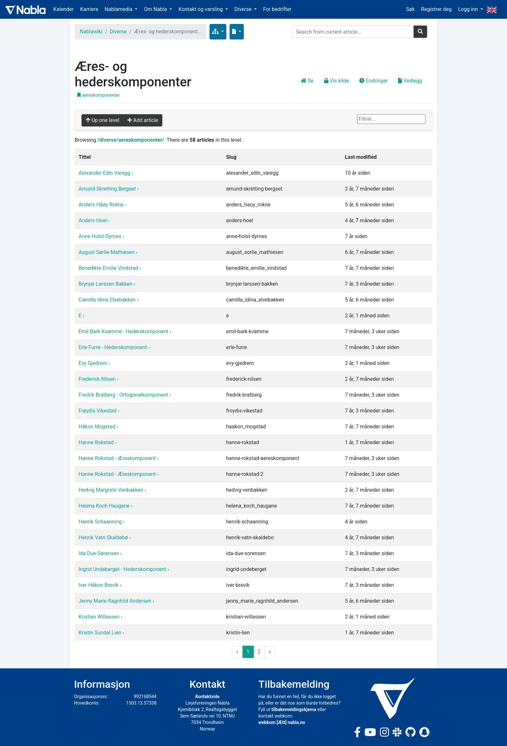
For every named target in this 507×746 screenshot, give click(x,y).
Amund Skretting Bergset (108, 189)
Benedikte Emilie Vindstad (109, 268)
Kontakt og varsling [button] (201, 9)
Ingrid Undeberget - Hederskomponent (123, 569)
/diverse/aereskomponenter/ (130, 140)
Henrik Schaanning (101, 522)
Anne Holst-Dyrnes (101, 236)
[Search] (353, 32)
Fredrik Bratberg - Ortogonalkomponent (124, 395)
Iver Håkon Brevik (99, 585)
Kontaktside (207, 696)
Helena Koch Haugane (105, 506)
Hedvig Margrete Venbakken (112, 490)
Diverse (118, 31)
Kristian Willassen (100, 617)
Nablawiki (91, 31)
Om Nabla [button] (156, 9)
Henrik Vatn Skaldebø (104, 537)
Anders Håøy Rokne (102, 205)
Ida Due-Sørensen (99, 553)
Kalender (63, 9)
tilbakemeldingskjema (293, 709)
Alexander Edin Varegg (105, 173)
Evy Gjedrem (93, 363)
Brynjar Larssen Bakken (106, 284)
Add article (142, 120)
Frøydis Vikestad (98, 411)
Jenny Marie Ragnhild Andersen (116, 601)
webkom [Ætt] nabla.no (281, 722)
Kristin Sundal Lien (101, 633)
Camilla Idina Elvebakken (108, 300)
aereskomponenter (98, 95)
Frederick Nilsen (98, 379)
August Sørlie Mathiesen (107, 252)
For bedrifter (277, 9)
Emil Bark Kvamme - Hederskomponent (124, 331)
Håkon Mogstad (97, 426)
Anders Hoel (93, 220)
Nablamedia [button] (119, 9)
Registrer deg (436, 9)
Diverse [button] (243, 9)
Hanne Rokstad (97, 442)
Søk (410, 9)
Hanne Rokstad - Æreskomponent (118, 458)
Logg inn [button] (468, 9)
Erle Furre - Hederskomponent (113, 347)
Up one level (102, 120)
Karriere (89, 9)
